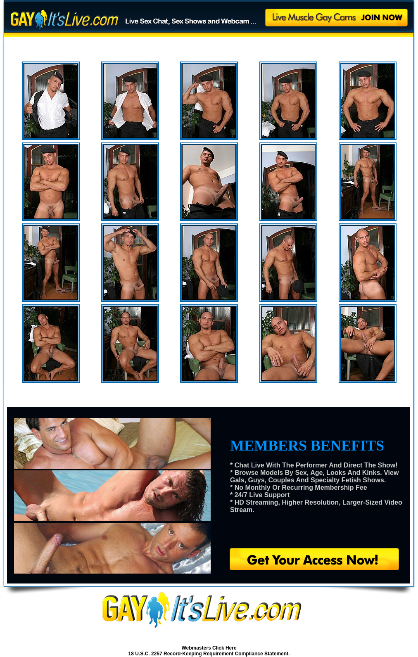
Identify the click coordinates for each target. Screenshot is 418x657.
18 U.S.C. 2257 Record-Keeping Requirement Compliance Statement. (209, 654)
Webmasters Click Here (208, 648)
